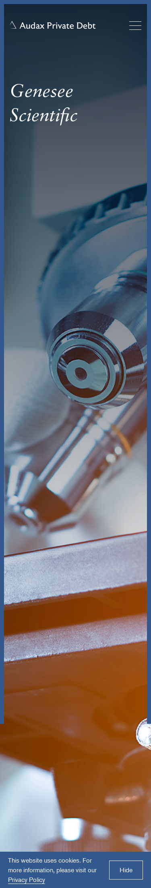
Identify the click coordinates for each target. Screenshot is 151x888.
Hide (126, 870)
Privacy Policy (26, 879)
